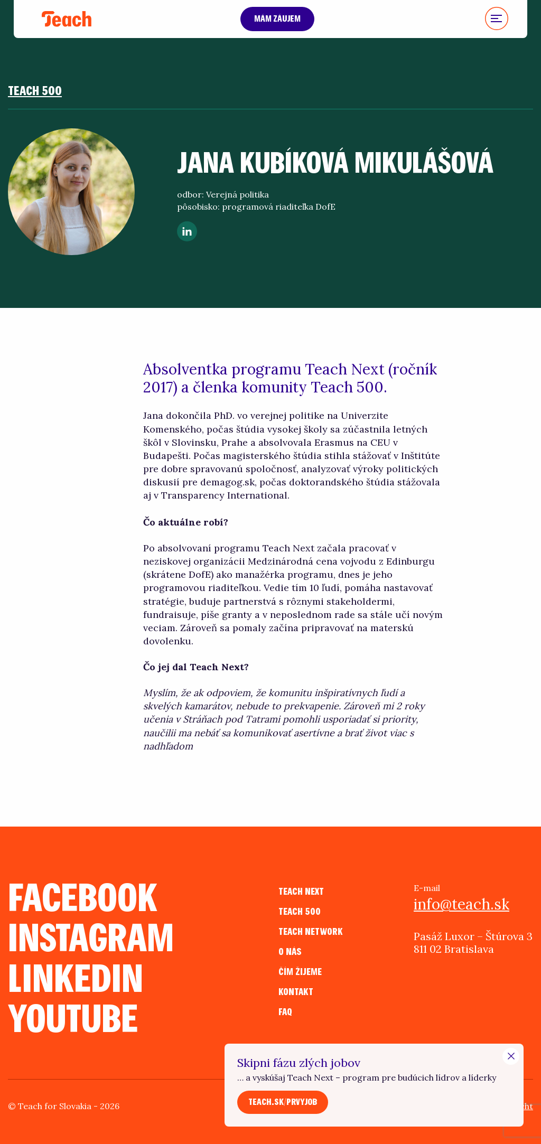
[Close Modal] (510, 1056)
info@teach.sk (461, 904)
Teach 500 (35, 91)
